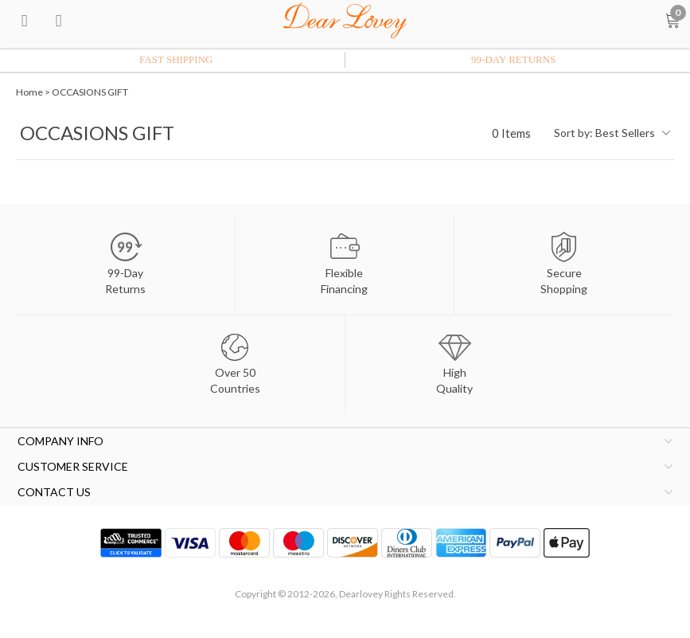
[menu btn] (25, 20)
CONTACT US (54, 492)
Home (29, 92)
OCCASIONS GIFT (90, 92)
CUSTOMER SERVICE (73, 466)
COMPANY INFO (60, 441)
